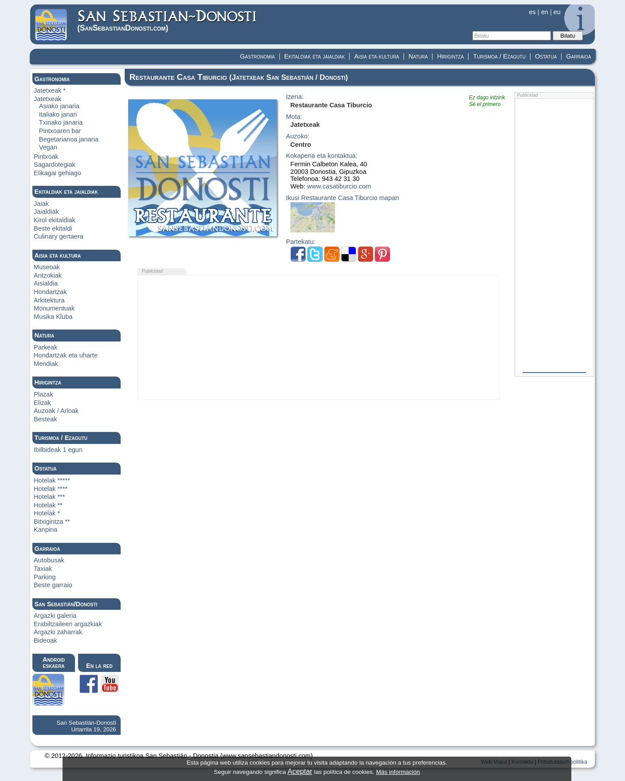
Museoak (47, 267)
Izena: (295, 97)
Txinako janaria (61, 122)
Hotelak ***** (52, 480)
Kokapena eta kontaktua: (322, 156)
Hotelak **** (50, 488)
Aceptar (299, 771)
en (544, 12)
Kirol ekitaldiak (54, 220)
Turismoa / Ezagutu (499, 56)
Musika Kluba (53, 316)
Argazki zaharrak (58, 632)
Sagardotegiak (54, 164)
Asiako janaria (59, 106)
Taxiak (43, 568)
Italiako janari (58, 114)
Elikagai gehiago (57, 173)
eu (557, 12)
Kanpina (45, 529)
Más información (398, 772)
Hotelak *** (49, 496)
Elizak (42, 402)
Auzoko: (298, 136)
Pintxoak (46, 156)
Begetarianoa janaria (68, 139)
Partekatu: (300, 242)
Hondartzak (50, 291)
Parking (44, 577)
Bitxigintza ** (52, 521)
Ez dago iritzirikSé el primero (487, 100)
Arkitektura (49, 300)
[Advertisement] (319, 337)
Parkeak (45, 347)
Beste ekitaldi (53, 228)
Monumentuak (54, 308)
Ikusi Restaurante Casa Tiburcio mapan (342, 198)
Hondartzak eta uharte (66, 355)
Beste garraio (53, 585)
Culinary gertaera (58, 236)
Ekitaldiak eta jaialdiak (314, 56)
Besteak (45, 419)
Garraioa (578, 56)
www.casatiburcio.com (339, 186)
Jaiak (41, 203)
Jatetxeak (47, 98)
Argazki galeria (55, 615)
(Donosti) (167, 20)
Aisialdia (46, 283)
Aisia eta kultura (376, 56)
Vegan (48, 147)
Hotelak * (47, 513)
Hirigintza (450, 56)
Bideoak (45, 640)
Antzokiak (48, 275)
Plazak (43, 394)
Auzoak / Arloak (56, 410)
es (532, 12)
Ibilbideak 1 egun (58, 449)
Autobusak (49, 560)
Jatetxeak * (50, 90)
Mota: (294, 117)
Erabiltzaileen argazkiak (68, 624)
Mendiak (46, 363)
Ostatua (546, 56)
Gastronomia (257, 56)
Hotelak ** (48, 505)
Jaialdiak (46, 211)
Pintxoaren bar (60, 130)
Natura (418, 56)
